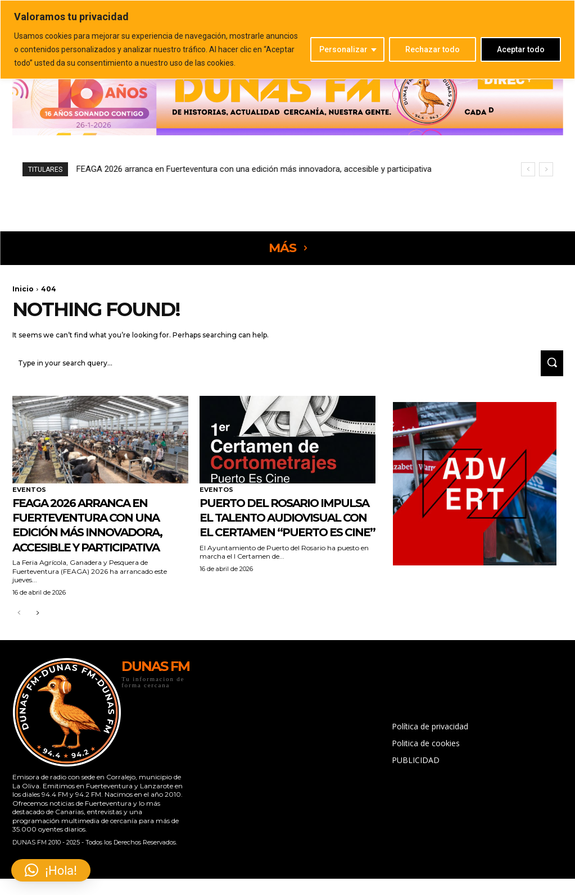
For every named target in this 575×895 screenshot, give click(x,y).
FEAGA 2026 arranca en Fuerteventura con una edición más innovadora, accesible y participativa (254, 169)
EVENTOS (29, 491)
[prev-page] (19, 630)
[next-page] (37, 630)
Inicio (23, 289)
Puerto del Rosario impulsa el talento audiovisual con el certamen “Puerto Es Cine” (276, 533)
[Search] (548, 365)
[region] (287, 39)
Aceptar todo (521, 49)
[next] (546, 169)
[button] (50, 870)
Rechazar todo (432, 49)
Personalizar (343, 49)
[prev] (528, 169)
